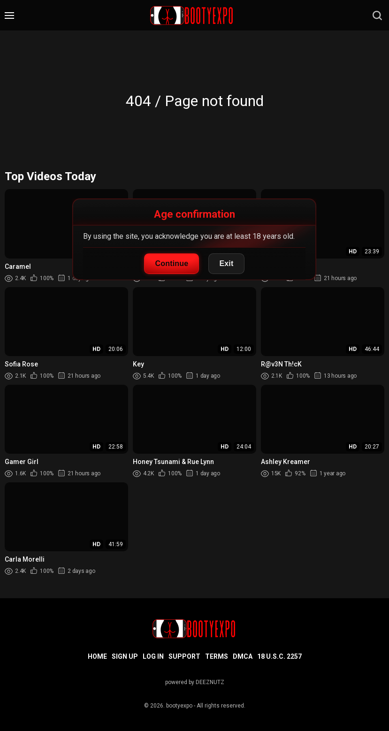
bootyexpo (179, 705)
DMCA (242, 656)
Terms (216, 656)
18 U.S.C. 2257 (279, 656)
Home (97, 656)
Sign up (125, 656)
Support (184, 656)
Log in (153, 656)
